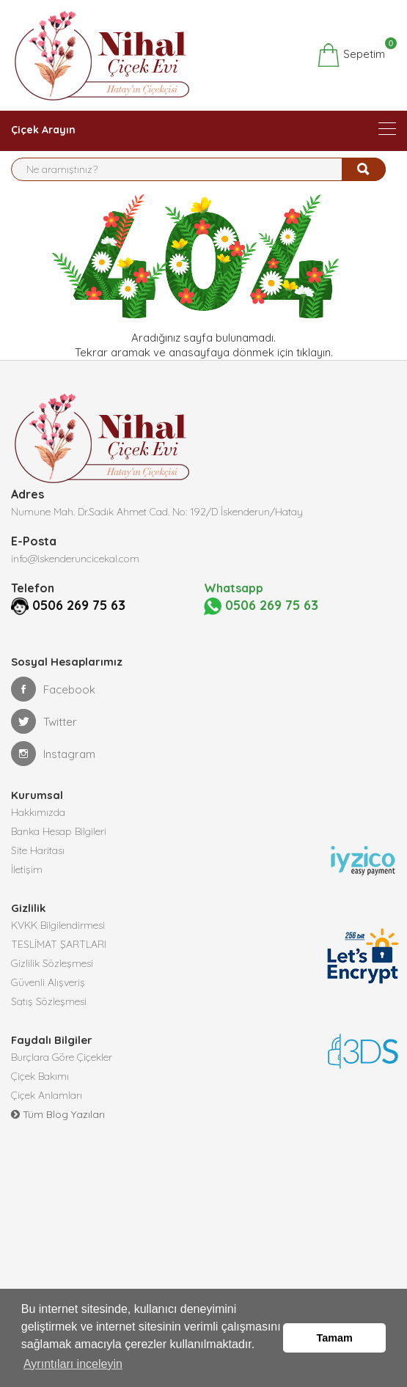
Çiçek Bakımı (40, 1093)
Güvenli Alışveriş (48, 1000)
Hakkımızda (38, 829)
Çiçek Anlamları (46, 1112)
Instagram (53, 771)
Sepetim (351, 55)
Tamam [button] (335, 1338)
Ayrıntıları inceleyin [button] (72, 1364)
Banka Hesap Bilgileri (58, 849)
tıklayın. (314, 352)
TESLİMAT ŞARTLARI (58, 961)
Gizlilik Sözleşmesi (52, 980)
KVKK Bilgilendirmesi (58, 942)
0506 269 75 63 (57, 623)
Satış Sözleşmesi (49, 1019)
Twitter (44, 738)
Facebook (53, 706)
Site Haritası (38, 868)
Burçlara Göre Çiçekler (61, 1074)
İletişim (27, 887)
